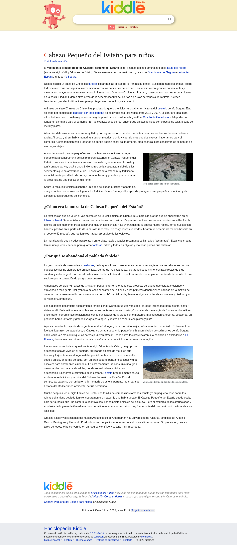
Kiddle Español (52, 540)
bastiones (88, 265)
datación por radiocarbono (88, 112)
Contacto (127, 540)
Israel (58, 220)
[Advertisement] (118, 40)
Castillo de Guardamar (156, 117)
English (134, 27)
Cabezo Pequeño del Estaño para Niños (68, 501)
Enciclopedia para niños (56, 61)
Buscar (170, 19)
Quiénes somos (84, 540)
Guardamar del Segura (161, 72)
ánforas (97, 245)
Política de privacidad (107, 540)
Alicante (183, 72)
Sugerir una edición (142, 510)
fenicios (92, 83)
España (48, 76)
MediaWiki (146, 536)
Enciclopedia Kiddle (102, 492)
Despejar (163, 19)
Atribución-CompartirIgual (107, 496)
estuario (162, 108)
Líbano (48, 220)
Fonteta (107, 373)
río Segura (70, 76)
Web (112, 27)
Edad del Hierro (176, 67)
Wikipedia (99, 536)
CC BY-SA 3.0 (97, 533)
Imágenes (122, 27)
